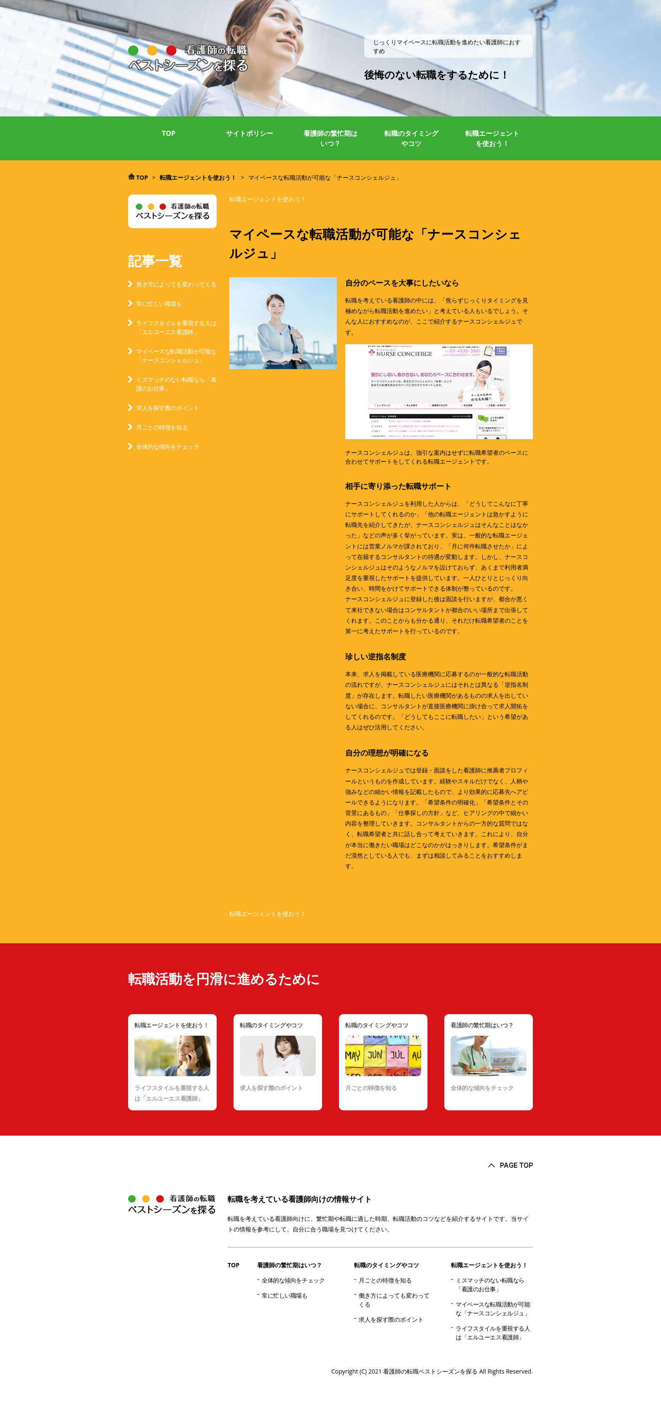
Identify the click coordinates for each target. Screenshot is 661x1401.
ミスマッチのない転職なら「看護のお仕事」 (176, 383)
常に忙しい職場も (159, 304)
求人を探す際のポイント (167, 408)
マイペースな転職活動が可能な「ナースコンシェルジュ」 (176, 355)
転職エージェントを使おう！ (492, 138)
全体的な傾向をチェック (167, 447)
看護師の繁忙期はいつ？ (330, 138)
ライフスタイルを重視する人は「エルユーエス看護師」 (176, 327)
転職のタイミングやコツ (411, 138)
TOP (168, 133)
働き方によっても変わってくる (176, 284)
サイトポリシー (249, 133)
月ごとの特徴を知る (162, 427)
